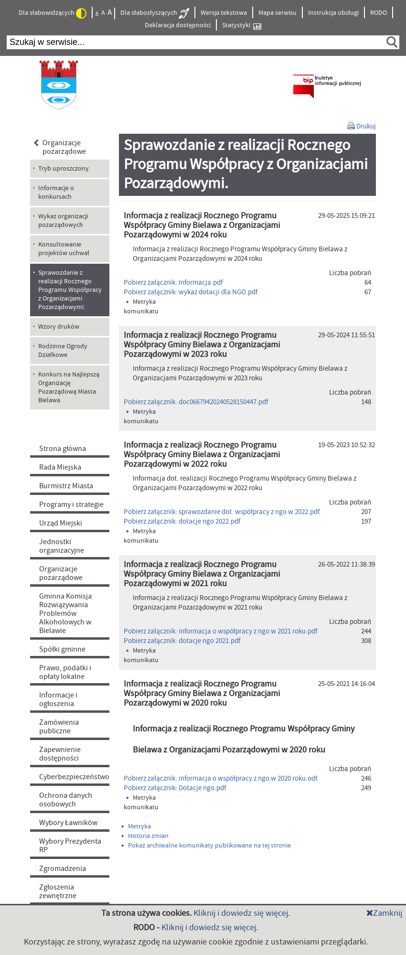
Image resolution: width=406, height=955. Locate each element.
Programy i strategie (71, 504)
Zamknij (384, 913)
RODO (378, 13)
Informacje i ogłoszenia (58, 699)
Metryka (136, 826)
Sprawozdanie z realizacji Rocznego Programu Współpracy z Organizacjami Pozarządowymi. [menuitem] (70, 289)
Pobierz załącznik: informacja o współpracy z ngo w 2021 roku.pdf (220, 631)
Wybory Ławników (68, 822)
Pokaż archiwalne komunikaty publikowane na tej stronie (206, 845)
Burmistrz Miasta (66, 486)
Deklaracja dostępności (178, 25)
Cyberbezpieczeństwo (74, 777)
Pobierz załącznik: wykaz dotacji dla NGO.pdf (190, 292)
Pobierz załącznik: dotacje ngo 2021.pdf (182, 640)
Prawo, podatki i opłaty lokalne (65, 672)
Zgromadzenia (62, 868)
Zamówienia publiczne (59, 727)
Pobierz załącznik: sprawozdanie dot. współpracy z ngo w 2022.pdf (222, 511)
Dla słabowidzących (52, 13)
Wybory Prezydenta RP (70, 846)
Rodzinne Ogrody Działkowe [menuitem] (62, 350)
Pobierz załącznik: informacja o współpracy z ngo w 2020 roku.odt (221, 778)
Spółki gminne (62, 649)
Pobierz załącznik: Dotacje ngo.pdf (175, 788)
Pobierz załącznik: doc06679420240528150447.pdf (196, 402)
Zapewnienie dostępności (60, 754)
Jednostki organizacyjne (61, 546)
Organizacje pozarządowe (60, 147)
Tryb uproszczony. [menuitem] (64, 168)
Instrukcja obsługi (333, 13)
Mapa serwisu (277, 13)
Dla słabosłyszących (154, 13)
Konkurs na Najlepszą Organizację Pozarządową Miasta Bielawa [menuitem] (68, 387)
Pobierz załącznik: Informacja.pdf (173, 282)
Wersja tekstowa (224, 13)
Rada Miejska (60, 467)
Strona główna (62, 448)
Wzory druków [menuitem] (58, 326)
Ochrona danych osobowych (65, 800)
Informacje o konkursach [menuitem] (56, 192)
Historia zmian (145, 836)
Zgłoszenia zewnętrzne (57, 891)
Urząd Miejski (60, 523)
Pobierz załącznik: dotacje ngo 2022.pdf (182, 521)
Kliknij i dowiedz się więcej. (241, 913)
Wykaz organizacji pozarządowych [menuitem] (63, 220)
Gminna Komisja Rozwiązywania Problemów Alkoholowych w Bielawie (65, 613)
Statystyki (241, 25)
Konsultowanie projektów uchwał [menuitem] (63, 249)
